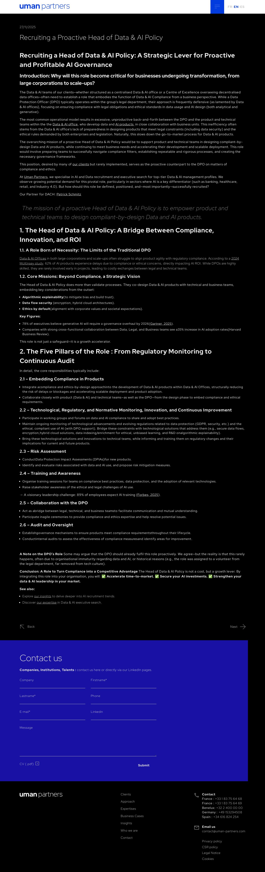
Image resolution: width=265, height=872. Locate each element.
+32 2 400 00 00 (229, 808)
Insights (126, 823)
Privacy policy (212, 841)
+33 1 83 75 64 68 (228, 799)
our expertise (47, 602)
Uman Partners (36, 177)
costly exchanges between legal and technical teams (147, 268)
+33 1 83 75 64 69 (228, 803)
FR (230, 7)
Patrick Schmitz (69, 194)
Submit (144, 765)
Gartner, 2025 (160, 324)
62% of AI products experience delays (73, 263)
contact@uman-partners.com (223, 831)
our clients (80, 164)
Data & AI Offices (33, 258)
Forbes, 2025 (147, 494)
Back (27, 627)
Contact (127, 838)
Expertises (128, 809)
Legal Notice (211, 853)
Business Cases (132, 816)
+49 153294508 (230, 812)
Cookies (208, 859)
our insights (42, 596)
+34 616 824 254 (226, 817)
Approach (128, 801)
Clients (126, 794)
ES (242, 7)
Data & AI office (65, 124)
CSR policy (210, 847)
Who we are (129, 830)
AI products (124, 124)
